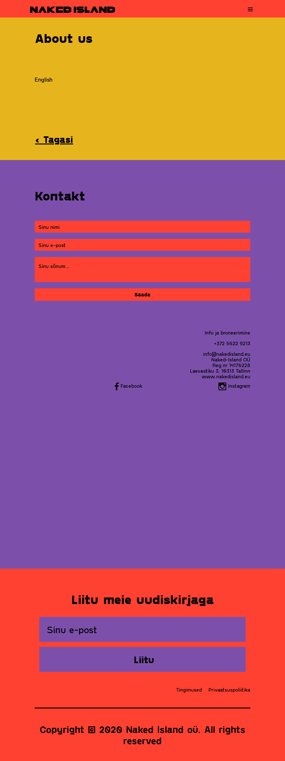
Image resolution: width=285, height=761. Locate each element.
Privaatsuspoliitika (229, 690)
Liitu (144, 659)
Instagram (234, 386)
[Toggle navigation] (250, 9)
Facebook (128, 386)
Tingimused (189, 690)
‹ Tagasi (54, 139)
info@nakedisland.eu (226, 354)
